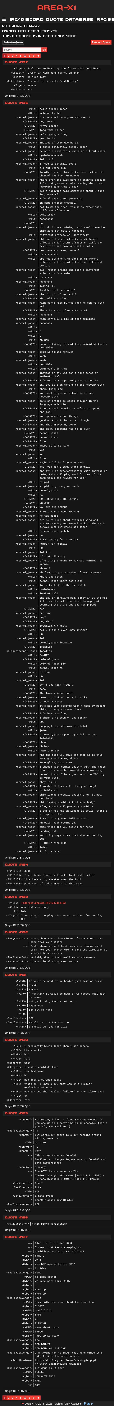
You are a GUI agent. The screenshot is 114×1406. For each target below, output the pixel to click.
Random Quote (101, 42)
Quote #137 (16, 62)
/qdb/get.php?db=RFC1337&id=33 (43, 903)
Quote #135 (16, 102)
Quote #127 (16, 1237)
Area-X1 (57, 7)
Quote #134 (16, 864)
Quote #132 (16, 932)
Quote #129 (16, 1113)
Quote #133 (16, 896)
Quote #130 (16, 1039)
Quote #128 (16, 1217)
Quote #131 (15, 974)
